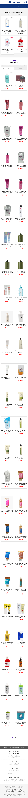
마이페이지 (10, 773)
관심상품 (17, 770)
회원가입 (12, 770)
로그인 (9, 770)
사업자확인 (20, 787)
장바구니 (9, 772)
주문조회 (17, 772)
